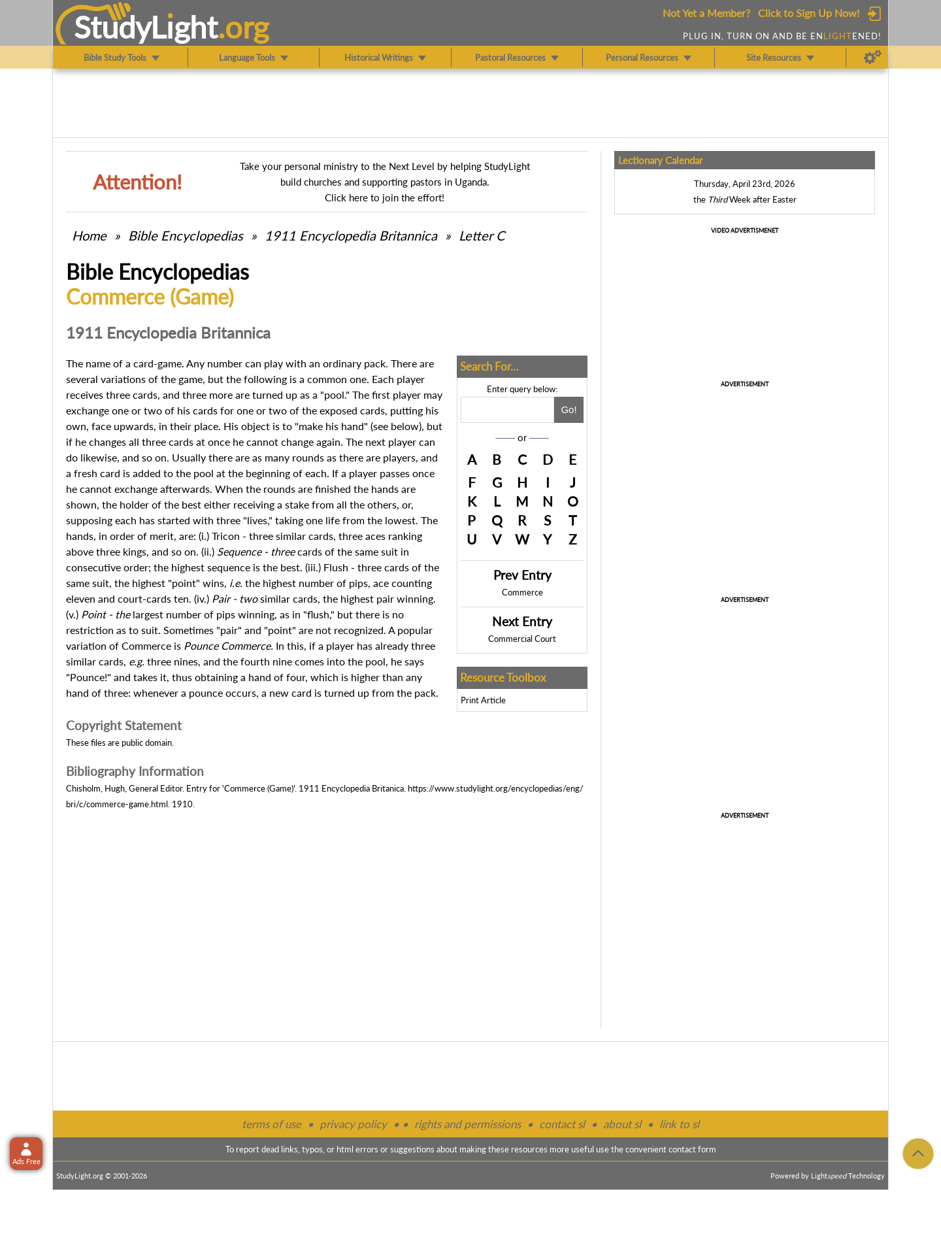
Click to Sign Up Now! (808, 13)
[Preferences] (873, 57)
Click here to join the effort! (384, 197)
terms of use (271, 1124)
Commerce (522, 592)
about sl (622, 1124)
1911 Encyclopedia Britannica (351, 235)
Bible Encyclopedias (185, 235)
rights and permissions (467, 1124)
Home (89, 235)
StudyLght (146, 26)
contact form (692, 1149)
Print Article (483, 700)
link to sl (679, 1124)
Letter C (481, 235)
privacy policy (353, 1124)
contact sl (562, 1124)
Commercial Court (522, 638)
